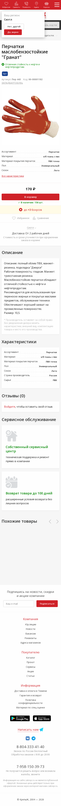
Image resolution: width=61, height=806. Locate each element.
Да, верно (12, 32)
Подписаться (47, 603)
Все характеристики (13, 175)
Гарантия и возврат (31, 695)
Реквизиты (30, 638)
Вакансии (30, 633)
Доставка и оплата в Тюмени (30, 690)
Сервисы (30, 666)
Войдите (9, 406)
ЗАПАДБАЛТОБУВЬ (12, 82)
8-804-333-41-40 (30, 746)
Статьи (30, 675)
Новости (30, 628)
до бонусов (30, 210)
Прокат (31, 662)
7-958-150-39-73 (30, 766)
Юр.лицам (30, 624)
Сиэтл (30, 227)
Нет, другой (13, 26)
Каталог (30, 657)
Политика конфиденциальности (30, 701)
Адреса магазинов (30, 642)
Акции (30, 671)
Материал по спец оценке (30, 707)
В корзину (30, 196)
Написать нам (28, 729)
